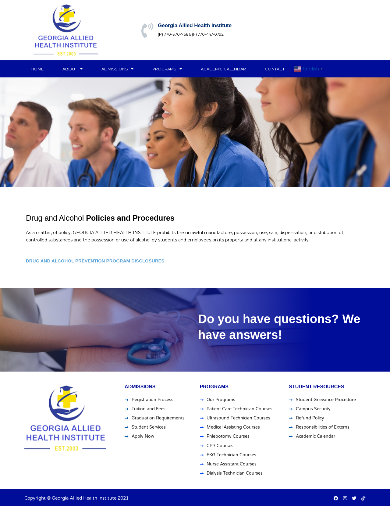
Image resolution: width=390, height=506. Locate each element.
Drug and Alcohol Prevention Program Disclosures (95, 260)
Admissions (117, 69)
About (72, 69)
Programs (167, 69)
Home (37, 68)
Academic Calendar (223, 68)
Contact (275, 68)
